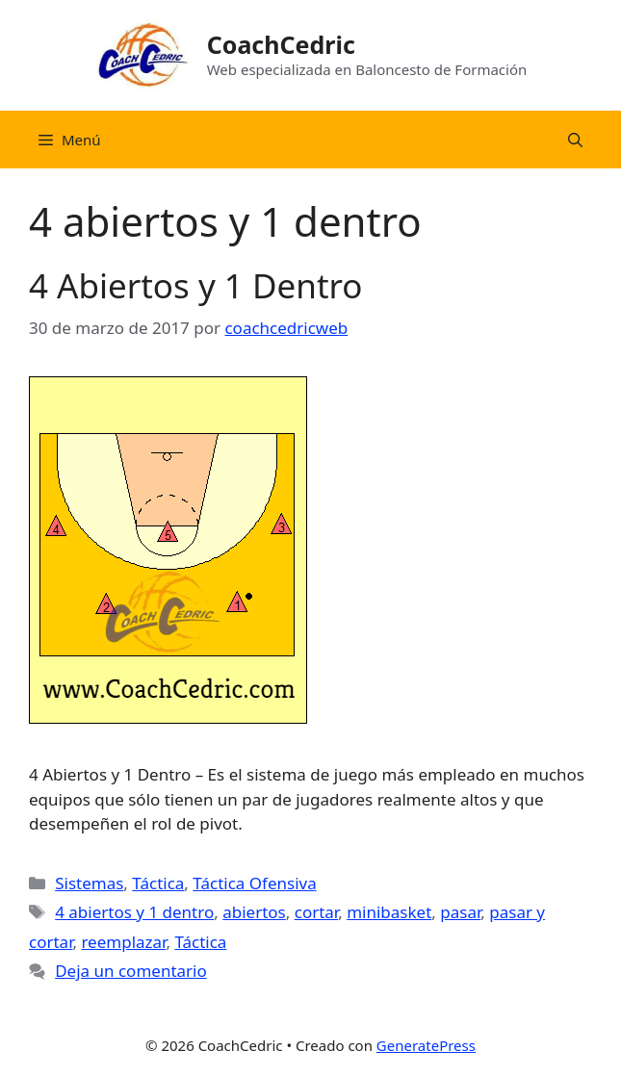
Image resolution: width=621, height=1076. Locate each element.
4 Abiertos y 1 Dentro (195, 285)
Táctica (158, 883)
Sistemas (89, 883)
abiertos (254, 912)
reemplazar (123, 942)
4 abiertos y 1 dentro (134, 912)
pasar (460, 912)
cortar (316, 912)
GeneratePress (426, 1045)
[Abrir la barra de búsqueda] (575, 139)
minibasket (389, 912)
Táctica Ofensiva (254, 883)
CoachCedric (281, 44)
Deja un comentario (131, 971)
